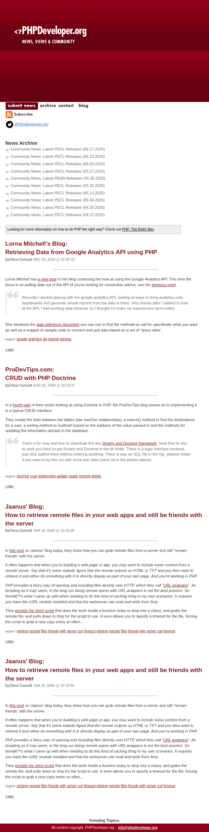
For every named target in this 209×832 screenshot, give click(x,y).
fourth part (21, 405)
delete (96, 476)
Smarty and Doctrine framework (129, 443)
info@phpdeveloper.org (137, 828)
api (45, 339)
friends (53, 631)
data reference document (58, 324)
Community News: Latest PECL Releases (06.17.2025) (58, 149)
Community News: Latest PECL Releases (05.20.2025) (58, 185)
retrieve (65, 339)
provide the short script (34, 610)
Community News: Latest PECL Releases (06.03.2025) (58, 164)
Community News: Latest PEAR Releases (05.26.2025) (58, 178)
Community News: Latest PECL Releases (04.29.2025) (58, 207)
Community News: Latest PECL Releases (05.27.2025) (58, 171)
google (22, 339)
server (72, 631)
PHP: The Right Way (138, 229)
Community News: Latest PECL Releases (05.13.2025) (58, 193)
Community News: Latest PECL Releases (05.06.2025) (58, 200)
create (73, 476)
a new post (47, 279)
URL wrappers (175, 585)
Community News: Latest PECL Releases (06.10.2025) (58, 156)
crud (33, 476)
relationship (47, 476)
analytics (35, 339)
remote (34, 631)
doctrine (23, 476)
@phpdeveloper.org (26, 124)
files (44, 631)
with (63, 631)
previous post (163, 285)
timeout (90, 631)
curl (80, 631)
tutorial (53, 339)
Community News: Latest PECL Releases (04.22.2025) (58, 215)
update (62, 476)
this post (16, 550)
